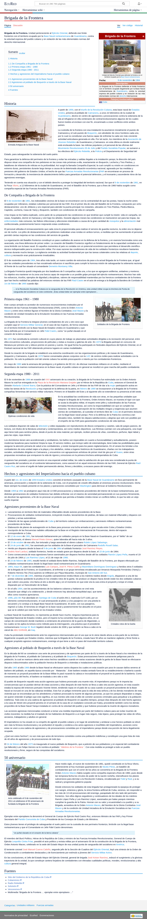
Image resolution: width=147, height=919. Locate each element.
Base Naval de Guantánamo (101, 480)
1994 (20, 588)
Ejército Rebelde (82, 151)
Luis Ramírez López (35, 557)
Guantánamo (122, 91)
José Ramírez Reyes (92, 548)
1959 (71, 109)
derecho (123, 96)
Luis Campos (51, 566)
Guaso (119, 452)
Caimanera (93, 113)
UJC (88, 356)
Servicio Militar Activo (101, 852)
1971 (10, 339)
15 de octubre (17, 542)
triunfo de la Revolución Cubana (96, 109)
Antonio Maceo (69, 773)
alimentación (130, 221)
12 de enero (16, 536)
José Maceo (78, 310)
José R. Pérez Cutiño (69, 566)
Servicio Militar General (31, 325)
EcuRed (10, 4)
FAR (102, 171)
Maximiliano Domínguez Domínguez (99, 566)
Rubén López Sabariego (95, 542)
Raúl (130, 779)
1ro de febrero (11, 283)
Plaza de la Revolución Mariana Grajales (56, 382)
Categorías (9, 905)
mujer (112, 385)
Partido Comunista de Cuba (31, 819)
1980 (19, 364)
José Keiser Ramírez (98, 857)
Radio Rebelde (15, 883)
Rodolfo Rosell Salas (108, 545)
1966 (65, 557)
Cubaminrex (14, 880)
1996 (10, 598)
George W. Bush (28, 627)
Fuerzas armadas (45, 905)
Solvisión (12, 886)
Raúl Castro (77, 280)
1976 (40, 356)
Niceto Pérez (109, 767)
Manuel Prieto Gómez (42, 539)
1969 (10, 566)
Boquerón (92, 133)
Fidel (123, 779)
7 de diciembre (17, 576)
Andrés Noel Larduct (17, 551)
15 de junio (104, 551)
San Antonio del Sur (97, 573)
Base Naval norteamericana (130, 77)
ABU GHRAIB (20, 630)
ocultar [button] (22, 53)
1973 (98, 342)
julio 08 (17, 598)
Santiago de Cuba (47, 598)
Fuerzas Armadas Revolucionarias (82, 171)
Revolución (30, 388)
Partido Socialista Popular (113, 148)
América (120, 844)
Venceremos (14, 889)
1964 (137, 80)
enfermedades (11, 221)
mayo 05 (18, 566)
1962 (26, 545)
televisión (43, 426)
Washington (85, 486)
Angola (110, 576)
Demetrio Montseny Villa (60, 266)
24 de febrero (13, 744)
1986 (27, 379)
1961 (135, 182)
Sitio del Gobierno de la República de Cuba (28, 877)
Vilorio (16, 185)
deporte (134, 252)
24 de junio (15, 545)
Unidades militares (25, 905)
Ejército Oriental (59, 33)
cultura (7, 255)
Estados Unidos (44, 480)
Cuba (105, 102)
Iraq (33, 630)
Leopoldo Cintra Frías (22, 841)
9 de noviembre (125, 80)
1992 (20, 491)
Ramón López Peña (117, 554)
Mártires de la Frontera (72, 747)
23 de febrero (16, 560)
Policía (98, 151)
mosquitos (114, 221)
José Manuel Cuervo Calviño (36, 849)
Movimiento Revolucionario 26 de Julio (76, 148)
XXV (47, 379)
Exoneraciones (47, 915)
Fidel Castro (50, 331)
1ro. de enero (21, 480)
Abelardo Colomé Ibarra (23, 385)
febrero (83, 388)
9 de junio (48, 548)
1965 (24, 283)
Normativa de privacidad (16, 915)
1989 (93, 388)
